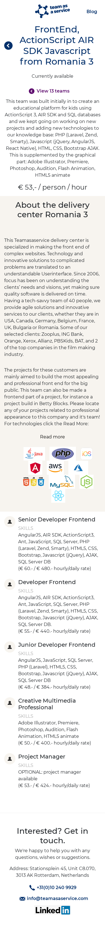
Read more (52, 437)
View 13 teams (53, 91)
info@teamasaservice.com (53, 898)
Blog (92, 11)
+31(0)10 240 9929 (52, 887)
